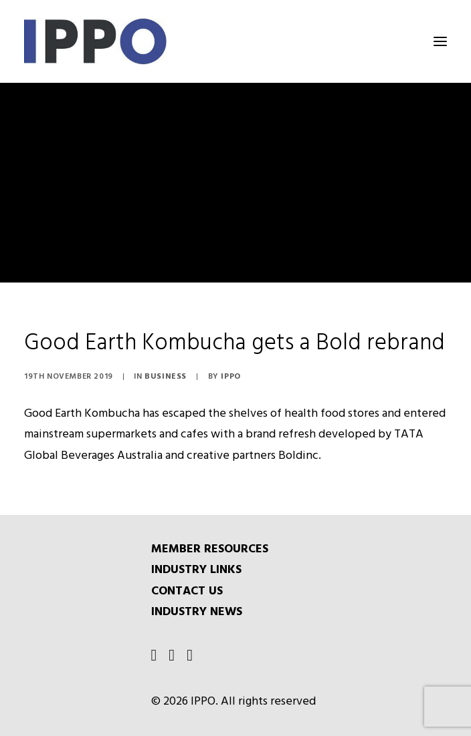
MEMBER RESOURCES (209, 549)
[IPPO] (158, 41)
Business (166, 376)
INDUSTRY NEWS (196, 612)
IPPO (230, 376)
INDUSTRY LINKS (196, 570)
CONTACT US (187, 591)
